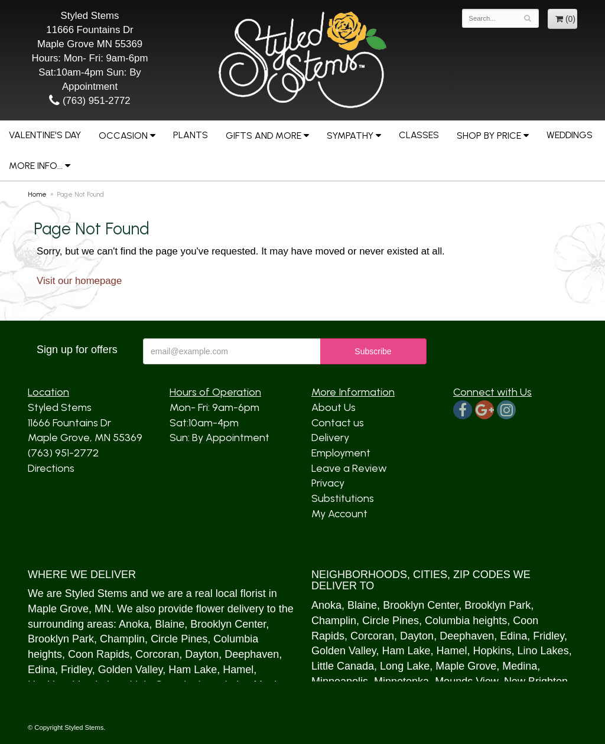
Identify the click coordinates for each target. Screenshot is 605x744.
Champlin (122, 639)
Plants (190, 135)
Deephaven (252, 654)
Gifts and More (263, 135)
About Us (333, 407)
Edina (41, 670)
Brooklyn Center (228, 624)
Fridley (76, 670)
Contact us (337, 422)
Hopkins (492, 651)
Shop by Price (489, 135)
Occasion (123, 135)
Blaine (169, 624)
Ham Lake (192, 670)
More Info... (36, 165)
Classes (419, 135)
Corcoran (157, 654)
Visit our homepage (79, 280)
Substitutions (342, 498)
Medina (519, 666)
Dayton (202, 654)
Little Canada (342, 666)
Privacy (327, 483)
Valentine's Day (45, 135)
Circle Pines (179, 639)
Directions (51, 468)
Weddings (570, 135)
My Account (339, 513)
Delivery (330, 437)
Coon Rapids (98, 654)
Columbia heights (466, 620)
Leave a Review (349, 468)
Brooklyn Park (61, 639)
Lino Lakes (543, 651)
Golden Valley (130, 670)
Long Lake (405, 666)
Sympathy (350, 135)
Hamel (238, 670)
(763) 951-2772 (89, 100)
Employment (340, 452)
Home (37, 194)
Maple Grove (58, 609)
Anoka (134, 624)
